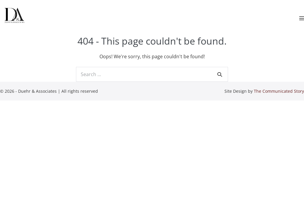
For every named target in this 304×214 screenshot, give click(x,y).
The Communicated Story (279, 91)
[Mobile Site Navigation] (301, 18)
